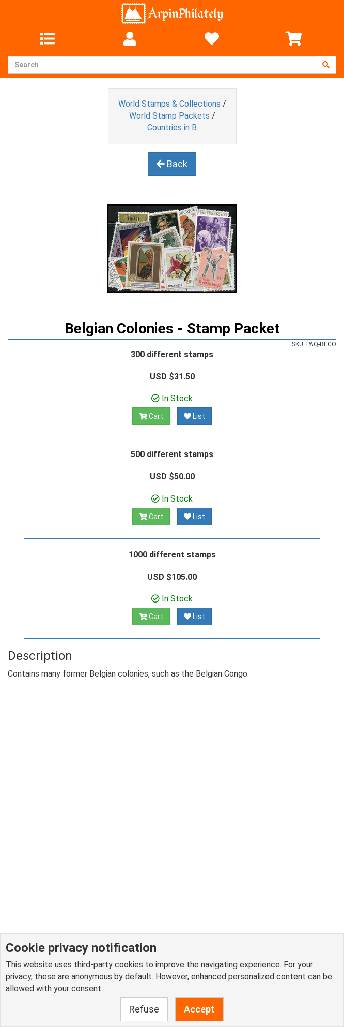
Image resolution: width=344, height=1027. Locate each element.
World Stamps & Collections (169, 104)
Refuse (144, 1009)
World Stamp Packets (169, 116)
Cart (151, 416)
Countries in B (172, 128)
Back (172, 163)
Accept (199, 1009)
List (194, 416)
